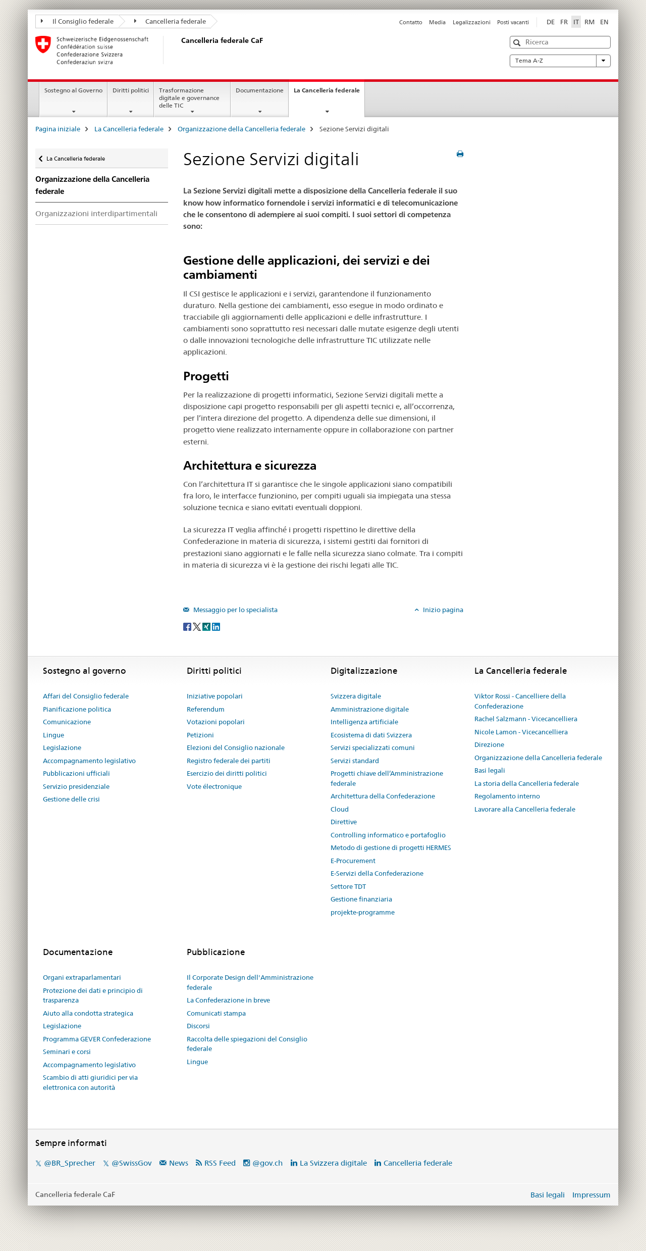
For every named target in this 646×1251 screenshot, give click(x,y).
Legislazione (62, 747)
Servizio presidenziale (76, 786)
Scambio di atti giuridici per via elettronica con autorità (90, 1082)
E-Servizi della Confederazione (377, 873)
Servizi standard (355, 761)
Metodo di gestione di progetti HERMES (391, 847)
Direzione (489, 744)
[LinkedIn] (216, 626)
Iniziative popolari (215, 696)
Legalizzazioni (472, 22)
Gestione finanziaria (361, 899)
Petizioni (200, 735)
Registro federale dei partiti (229, 761)
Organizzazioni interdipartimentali (96, 213)
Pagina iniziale (57, 129)
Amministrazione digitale (370, 709)
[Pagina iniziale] (179, 50)
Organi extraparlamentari (82, 977)
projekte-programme (363, 912)
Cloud (340, 809)
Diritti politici (131, 90)
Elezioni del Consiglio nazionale (236, 747)
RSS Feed (220, 1163)
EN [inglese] (604, 22)
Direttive (344, 822)
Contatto (410, 22)
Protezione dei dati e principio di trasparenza (93, 995)
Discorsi (198, 1026)
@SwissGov (131, 1163)
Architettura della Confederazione (383, 796)
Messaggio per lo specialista (235, 610)
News (178, 1163)
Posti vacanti (513, 22)
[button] (518, 42)
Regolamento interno (507, 796)
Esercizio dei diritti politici (227, 773)
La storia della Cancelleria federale (526, 783)
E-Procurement (353, 861)
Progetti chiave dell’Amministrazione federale (387, 778)
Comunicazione (67, 722)
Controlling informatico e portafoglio (388, 835)
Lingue (53, 735)
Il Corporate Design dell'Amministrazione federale (250, 982)
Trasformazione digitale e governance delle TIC (189, 97)
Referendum (206, 709)
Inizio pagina (442, 610)
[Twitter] (197, 626)
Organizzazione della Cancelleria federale (241, 129)
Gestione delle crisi (71, 799)
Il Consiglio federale (77, 21)
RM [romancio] (589, 22)
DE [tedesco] (551, 22)
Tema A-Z (560, 60)
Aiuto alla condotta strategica (88, 1013)
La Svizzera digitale (333, 1163)
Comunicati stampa (216, 1013)
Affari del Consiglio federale (86, 696)
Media (437, 22)
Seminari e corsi (67, 1051)
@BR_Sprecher (69, 1163)
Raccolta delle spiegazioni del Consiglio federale (247, 1044)
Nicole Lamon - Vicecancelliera (521, 732)
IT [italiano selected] (576, 22)
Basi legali (489, 770)
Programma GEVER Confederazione (97, 1039)
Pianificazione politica (77, 709)
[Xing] (207, 626)
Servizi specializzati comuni (373, 747)
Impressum (591, 1194)
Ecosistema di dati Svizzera (371, 735)
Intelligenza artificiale (364, 722)
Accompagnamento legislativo (89, 761)
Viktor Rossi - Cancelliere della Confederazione (520, 701)
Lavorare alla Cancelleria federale (524, 809)
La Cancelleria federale (329, 93)
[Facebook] (188, 626)
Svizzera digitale (356, 696)
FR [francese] (564, 22)
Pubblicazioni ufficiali (76, 773)
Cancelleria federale (170, 21)
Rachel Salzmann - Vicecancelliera (525, 719)
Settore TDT (348, 886)
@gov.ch (267, 1163)
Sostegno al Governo (73, 90)
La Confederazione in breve (228, 1000)
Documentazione (260, 90)
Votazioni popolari (216, 722)
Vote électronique (214, 786)
